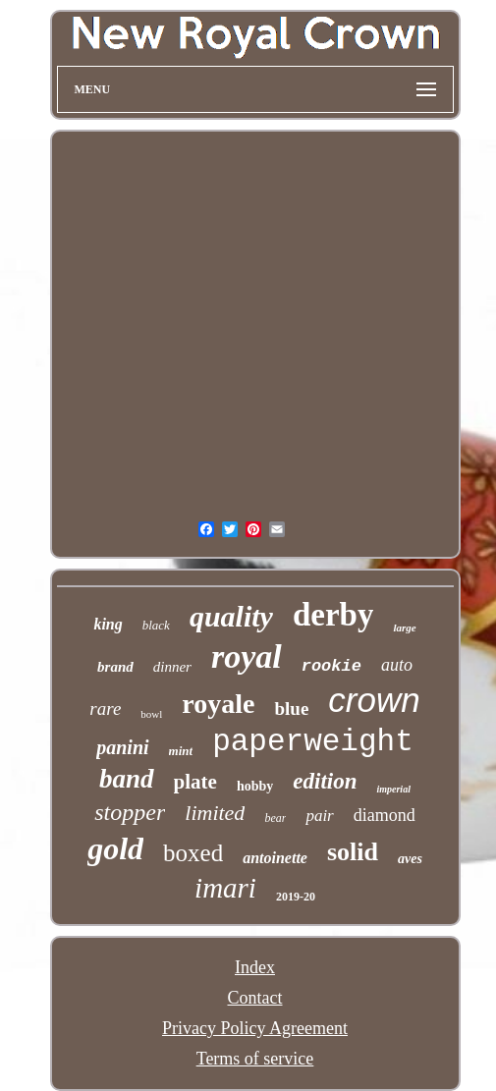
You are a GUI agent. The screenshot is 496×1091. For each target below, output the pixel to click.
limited (215, 812)
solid (352, 852)
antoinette (275, 857)
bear (275, 818)
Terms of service (255, 1058)
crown (373, 700)
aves (410, 858)
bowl (151, 714)
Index (255, 967)
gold (115, 848)
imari (225, 887)
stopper (129, 812)
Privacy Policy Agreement (255, 1028)
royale (218, 703)
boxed (193, 853)
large (404, 627)
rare (105, 708)
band (126, 778)
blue (291, 708)
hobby (255, 786)
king (107, 624)
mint (181, 750)
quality (231, 616)
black (156, 625)
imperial (393, 789)
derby (333, 614)
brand (115, 667)
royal (246, 656)
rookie (331, 666)
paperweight (312, 742)
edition (325, 781)
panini (122, 747)
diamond (384, 815)
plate (195, 781)
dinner (172, 667)
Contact (255, 998)
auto (397, 665)
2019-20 (295, 896)
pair (319, 815)
